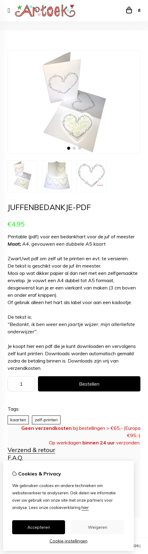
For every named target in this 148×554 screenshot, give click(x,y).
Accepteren (38, 527)
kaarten (18, 420)
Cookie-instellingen (69, 541)
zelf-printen (46, 420)
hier (85, 507)
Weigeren (97, 527)
